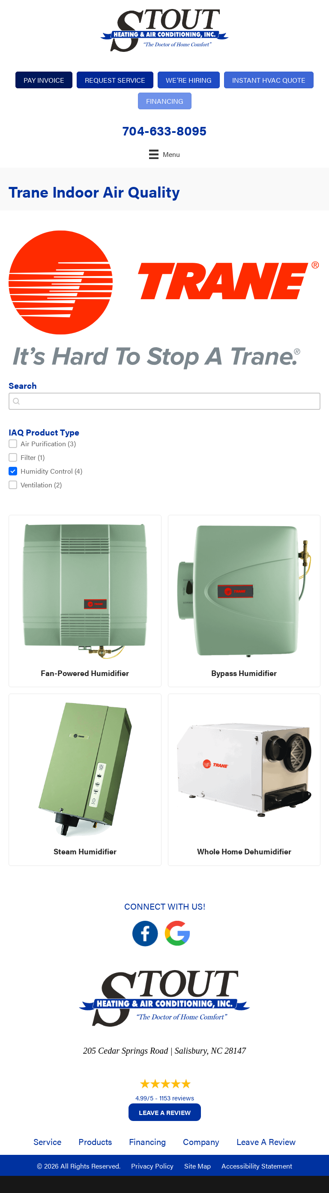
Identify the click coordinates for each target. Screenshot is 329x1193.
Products (95, 1141)
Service (47, 1141)
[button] (164, 443)
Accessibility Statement (256, 1166)
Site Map (197, 1166)
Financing (147, 1141)
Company (201, 1141)
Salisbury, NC (198, 1050)
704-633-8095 (164, 130)
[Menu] (164, 154)
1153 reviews (176, 1097)
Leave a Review (165, 1112)
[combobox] (164, 401)
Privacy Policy (152, 1166)
